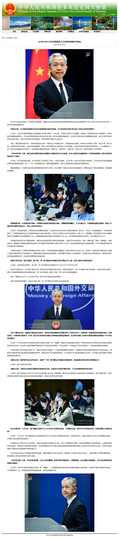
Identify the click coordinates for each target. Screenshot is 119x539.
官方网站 (60, 265)
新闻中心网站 (27, 277)
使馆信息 (24, 31)
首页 (14, 31)
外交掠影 (36, 31)
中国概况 (71, 31)
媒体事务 (59, 31)
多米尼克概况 (84, 31)
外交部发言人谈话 (11, 38)
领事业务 (47, 31)
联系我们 (97, 31)
